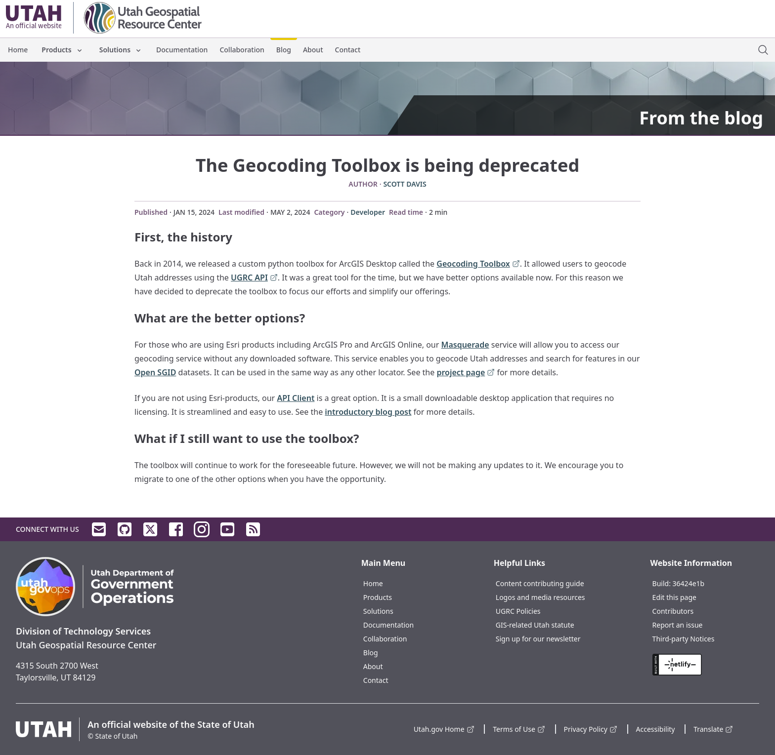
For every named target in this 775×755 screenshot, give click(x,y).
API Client (295, 398)
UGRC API (254, 278)
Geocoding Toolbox (477, 264)
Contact (348, 49)
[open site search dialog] (763, 50)
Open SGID (155, 372)
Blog (283, 49)
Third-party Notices (683, 638)
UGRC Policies (518, 611)
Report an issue (677, 625)
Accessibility (655, 729)
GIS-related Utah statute (535, 625)
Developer (367, 212)
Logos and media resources (540, 597)
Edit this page (674, 597)
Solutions (120, 49)
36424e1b (689, 583)
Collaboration (241, 49)
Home (18, 49)
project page (465, 373)
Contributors (673, 611)
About (313, 49)
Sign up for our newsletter (538, 638)
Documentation (182, 49)
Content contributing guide (540, 583)
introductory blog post (368, 411)
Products (62, 49)
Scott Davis (404, 184)
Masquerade (465, 344)
